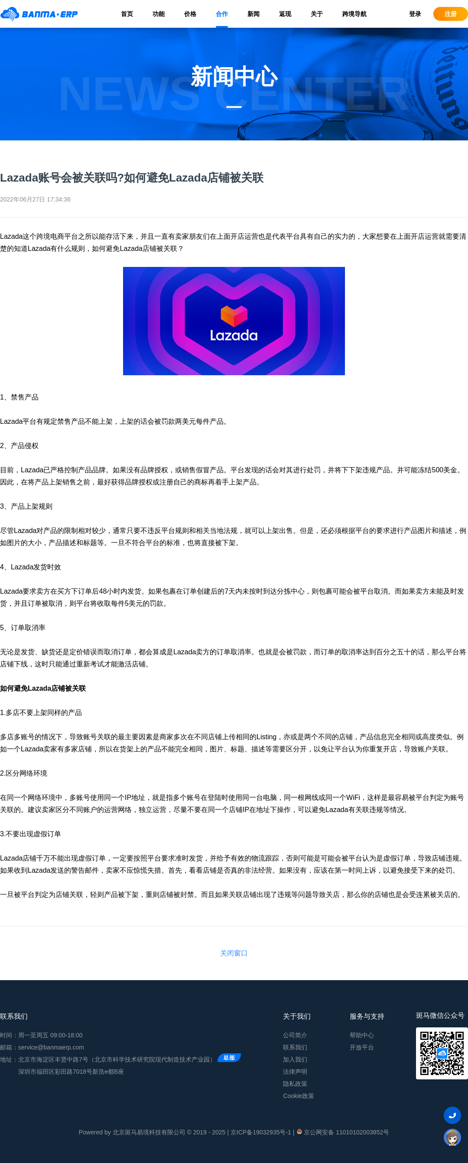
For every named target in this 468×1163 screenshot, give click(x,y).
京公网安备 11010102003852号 (342, 1132)
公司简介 (295, 1035)
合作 (222, 13)
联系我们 (295, 1047)
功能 (159, 13)
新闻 (253, 13)
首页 (127, 13)
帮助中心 (362, 1035)
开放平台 (362, 1047)
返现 (285, 13)
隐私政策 (295, 1083)
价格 (190, 13)
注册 (451, 13)
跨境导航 (354, 13)
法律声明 (295, 1071)
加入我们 (295, 1059)
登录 (415, 13)
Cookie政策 (298, 1095)
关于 (317, 13)
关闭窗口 (234, 953)
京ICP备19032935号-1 (261, 1132)
